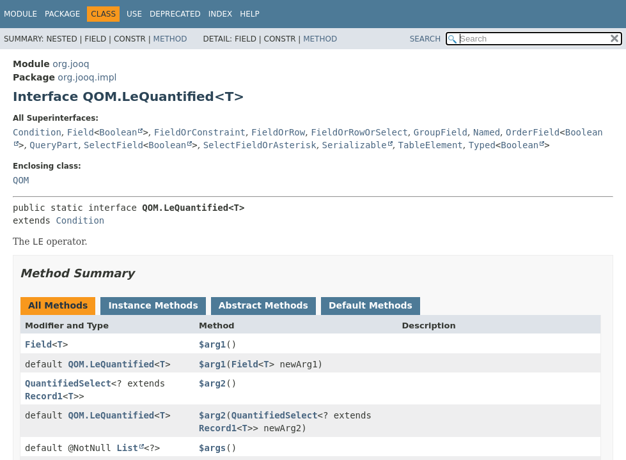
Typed (482, 145)
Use (134, 14)
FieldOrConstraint (200, 132)
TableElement (430, 145)
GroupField (440, 132)
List (127, 448)
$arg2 (212, 383)
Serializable (354, 145)
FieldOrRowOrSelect (359, 132)
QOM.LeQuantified (111, 364)
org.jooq (70, 64)
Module (20, 14)
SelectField (113, 145)
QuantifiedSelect (68, 383)
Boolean (118, 132)
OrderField (532, 132)
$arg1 (212, 344)
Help (250, 14)
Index (220, 14)
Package (62, 14)
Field (80, 132)
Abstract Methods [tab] (263, 305)
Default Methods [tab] (370, 305)
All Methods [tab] (58, 305)
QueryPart (53, 145)
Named (486, 132)
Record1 (44, 396)
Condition (37, 132)
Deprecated (175, 14)
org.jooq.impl (87, 77)
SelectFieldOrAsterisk (260, 145)
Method (170, 38)
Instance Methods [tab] (153, 305)
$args (212, 448)
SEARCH (425, 38)
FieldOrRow (278, 132)
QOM (21, 180)
